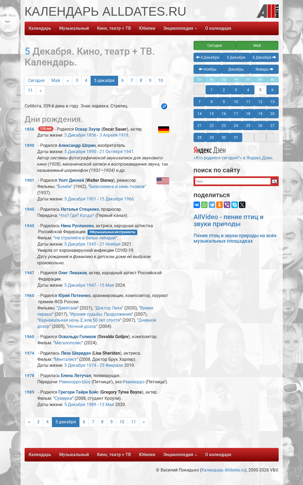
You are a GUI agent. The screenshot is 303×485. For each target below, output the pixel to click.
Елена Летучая (76, 375)
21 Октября (111, 151)
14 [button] (199, 113)
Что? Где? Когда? (76, 215)
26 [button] (260, 125)
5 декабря (104, 80)
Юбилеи (147, 28)
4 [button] (248, 90)
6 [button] (272, 90)
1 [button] (212, 90)
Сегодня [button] (214, 45)
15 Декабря (111, 199)
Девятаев (67, 308)
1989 (29, 392)
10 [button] (236, 102)
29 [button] (211, 137)
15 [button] (211, 113)
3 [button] (236, 90)
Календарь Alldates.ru (223, 470)
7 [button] (199, 102)
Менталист (66, 359)
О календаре (218, 28)
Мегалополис (68, 342)
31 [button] (236, 137)
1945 (29, 209)
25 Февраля (111, 365)
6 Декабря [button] (264, 57)
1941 (129, 151)
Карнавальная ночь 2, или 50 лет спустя (79, 320)
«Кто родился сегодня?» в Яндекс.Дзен (233, 152)
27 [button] (272, 125)
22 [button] (211, 125)
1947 (29, 272)
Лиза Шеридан (76, 353)
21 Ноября (110, 244)
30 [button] (224, 137)
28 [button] (199, 137)
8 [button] (212, 102)
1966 (129, 199)
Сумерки (63, 398)
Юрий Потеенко (74, 295)
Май (55, 80)
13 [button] (272, 102)
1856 (29, 129)
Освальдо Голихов (77, 336)
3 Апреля (108, 135)
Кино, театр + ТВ (114, 28)
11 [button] (248, 102)
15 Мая (106, 285)
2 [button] (224, 90)
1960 (29, 295)
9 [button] (224, 102)
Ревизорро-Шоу (75, 381)
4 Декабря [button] (207, 57)
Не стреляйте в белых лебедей (85, 237)
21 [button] (199, 125)
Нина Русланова (77, 225)
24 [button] (236, 125)
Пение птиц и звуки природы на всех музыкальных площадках (235, 238)
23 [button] (224, 125)
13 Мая (106, 404)
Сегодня (36, 80)
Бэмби (64, 186)
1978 (29, 375)
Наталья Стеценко (80, 209)
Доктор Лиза (109, 308)
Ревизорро (134, 381)
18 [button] (248, 113)
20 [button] (272, 113)
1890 (29, 145)
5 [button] (260, 90)
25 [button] (248, 125)
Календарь (40, 28)
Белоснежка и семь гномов (117, 186)
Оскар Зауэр (87, 129)
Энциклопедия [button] (180, 28)
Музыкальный (74, 28)
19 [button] (260, 113)
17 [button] (236, 113)
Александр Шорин (77, 145)
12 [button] (260, 102)
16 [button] (224, 113)
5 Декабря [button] (236, 57)
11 (30, 90)
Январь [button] (264, 69)
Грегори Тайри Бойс (78, 392)
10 (160, 80)
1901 (29, 180)
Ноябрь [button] (208, 69)
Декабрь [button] (236, 69)
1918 (123, 135)
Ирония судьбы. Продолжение (101, 314)
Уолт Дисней (71, 180)
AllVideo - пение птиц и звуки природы (229, 220)
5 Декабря (74, 135)
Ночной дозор (82, 326)
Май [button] (257, 45)
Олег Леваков (72, 272)
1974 (29, 353)
